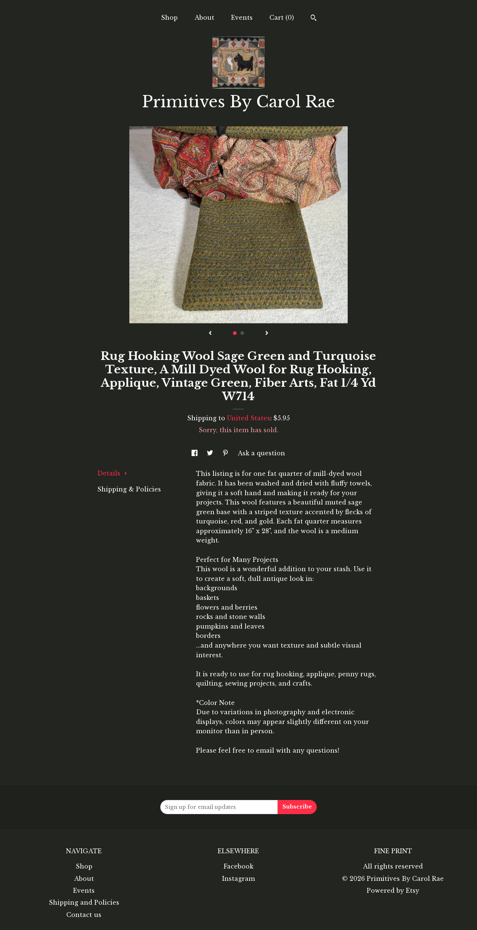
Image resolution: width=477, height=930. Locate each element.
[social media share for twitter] (211, 453)
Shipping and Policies (84, 902)
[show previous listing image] (210, 333)
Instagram (238, 878)
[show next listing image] (267, 333)
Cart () (281, 17)
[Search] (313, 19)
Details (112, 473)
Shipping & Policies (129, 489)
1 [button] (235, 333)
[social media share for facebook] (195, 453)
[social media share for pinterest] (226, 453)
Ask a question (261, 453)
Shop (169, 17)
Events (242, 17)
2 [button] (242, 333)
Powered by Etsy (393, 890)
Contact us (83, 914)
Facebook (238, 866)
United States (248, 418)
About (204, 17)
